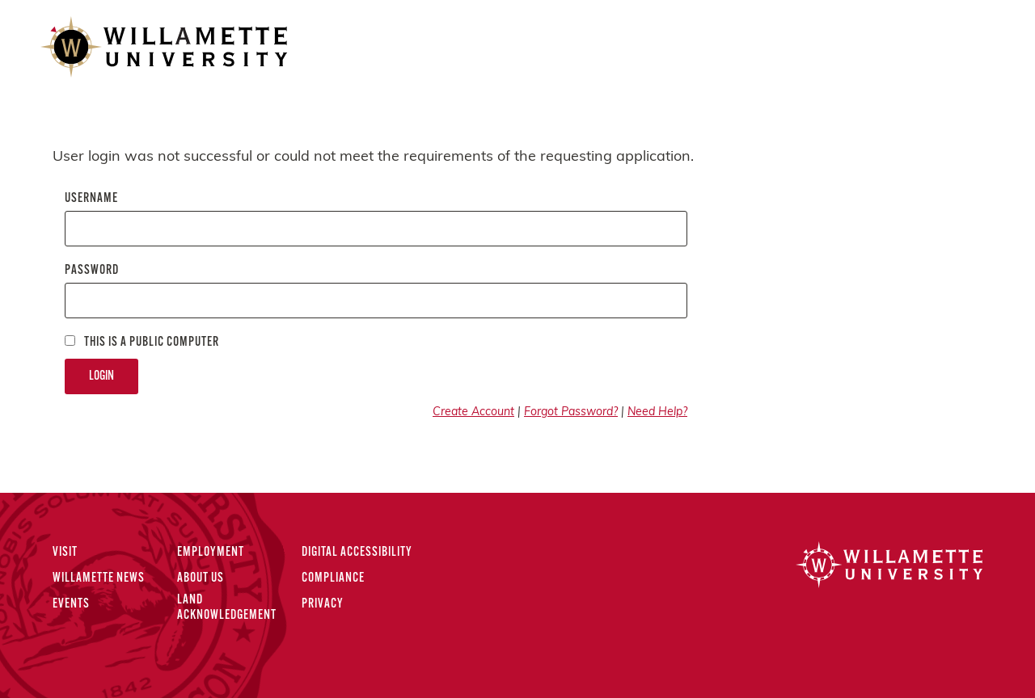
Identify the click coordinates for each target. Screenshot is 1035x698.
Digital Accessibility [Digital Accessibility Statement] (357, 552)
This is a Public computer (142, 342)
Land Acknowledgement (227, 608)
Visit (65, 552)
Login (101, 376)
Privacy (323, 604)
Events (71, 604)
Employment (210, 552)
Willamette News (99, 578)
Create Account (473, 412)
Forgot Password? (571, 412)
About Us (200, 578)
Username (91, 198)
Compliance (333, 578)
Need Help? (657, 412)
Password (92, 270)
